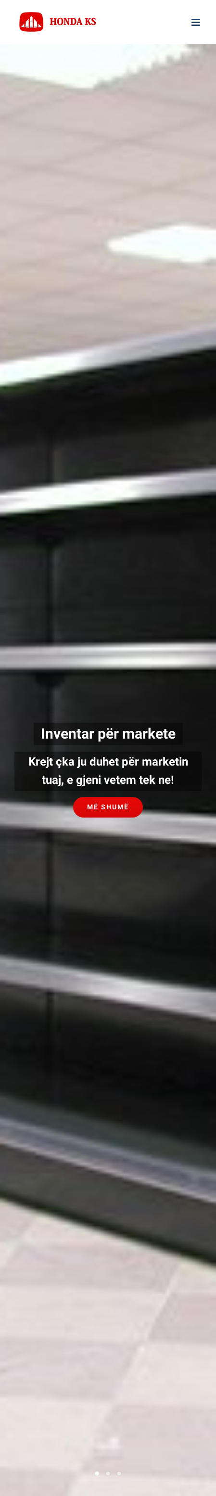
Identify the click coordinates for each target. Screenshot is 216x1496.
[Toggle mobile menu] (196, 22)
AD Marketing (141, 1188)
